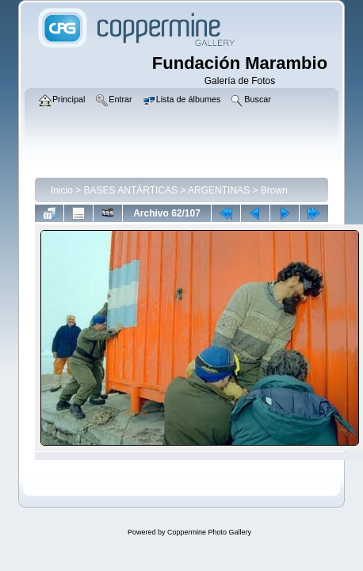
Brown (274, 190)
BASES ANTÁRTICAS (131, 190)
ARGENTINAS (219, 190)
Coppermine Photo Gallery (209, 532)
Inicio (62, 190)
